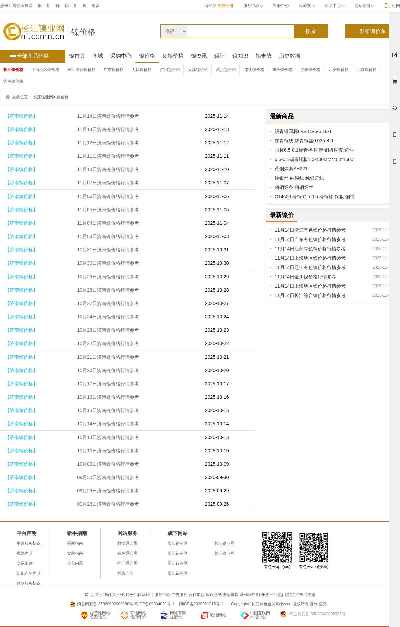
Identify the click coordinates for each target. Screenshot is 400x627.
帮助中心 (334, 5)
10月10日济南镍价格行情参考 (108, 450)
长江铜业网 (178, 543)
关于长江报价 (124, 594)
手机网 (394, 5)
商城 (97, 56)
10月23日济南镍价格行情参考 (108, 330)
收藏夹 (307, 5)
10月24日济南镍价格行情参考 (108, 316)
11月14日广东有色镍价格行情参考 (310, 239)
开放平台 (269, 594)
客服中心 (281, 5)
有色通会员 (127, 553)
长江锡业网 (178, 573)
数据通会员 (127, 543)
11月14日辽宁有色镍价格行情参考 (310, 267)
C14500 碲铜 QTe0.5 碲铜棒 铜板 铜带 (315, 196)
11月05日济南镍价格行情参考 (108, 209)
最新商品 (282, 116)
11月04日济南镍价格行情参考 (108, 223)
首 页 (89, 594)
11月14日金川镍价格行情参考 (305, 276)
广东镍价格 (114, 69)
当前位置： (22, 97)
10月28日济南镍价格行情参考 (108, 290)
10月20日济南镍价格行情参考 (108, 370)
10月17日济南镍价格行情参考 (108, 383)
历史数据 (289, 56)
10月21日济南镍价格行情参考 (108, 357)
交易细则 (25, 563)
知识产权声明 (29, 573)
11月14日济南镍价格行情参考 (108, 116)
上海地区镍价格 (45, 69)
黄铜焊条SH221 (291, 168)
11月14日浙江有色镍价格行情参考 (310, 230)
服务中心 (253, 5)
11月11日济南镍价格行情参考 (108, 156)
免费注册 (225, 5)
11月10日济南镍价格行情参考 (108, 169)
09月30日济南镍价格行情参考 (108, 477)
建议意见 (214, 594)
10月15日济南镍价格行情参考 (108, 410)
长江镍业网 (43, 97)
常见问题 (75, 563)
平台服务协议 (29, 543)
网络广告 (125, 573)
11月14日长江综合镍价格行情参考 (310, 295)
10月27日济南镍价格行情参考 (108, 303)
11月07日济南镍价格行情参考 (108, 182)
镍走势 (264, 56)
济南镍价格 (13, 81)
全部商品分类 (33, 56)
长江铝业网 (178, 553)
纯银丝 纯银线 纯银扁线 (299, 178)
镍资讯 (199, 56)
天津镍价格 (198, 69)
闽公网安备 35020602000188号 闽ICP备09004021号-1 (125, 604)
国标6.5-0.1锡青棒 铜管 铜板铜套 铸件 (314, 150)
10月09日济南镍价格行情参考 (108, 464)
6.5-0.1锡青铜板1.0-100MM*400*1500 (314, 159)
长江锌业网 (178, 563)
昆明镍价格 (254, 69)
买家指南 (75, 543)
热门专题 (307, 594)
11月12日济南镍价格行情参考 (108, 142)
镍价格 (83, 31)
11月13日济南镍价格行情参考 (108, 129)
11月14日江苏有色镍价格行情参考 (310, 248)
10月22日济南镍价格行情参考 (108, 343)
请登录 (210, 5)
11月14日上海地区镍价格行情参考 (310, 258)
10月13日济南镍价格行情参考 (108, 437)
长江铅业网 (224, 543)
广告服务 (179, 594)
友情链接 (231, 594)
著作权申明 (250, 594)
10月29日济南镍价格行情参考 (108, 276)
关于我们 (103, 594)
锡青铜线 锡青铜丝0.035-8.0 (304, 140)
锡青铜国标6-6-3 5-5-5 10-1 (303, 131)
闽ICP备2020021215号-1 (202, 604)
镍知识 (240, 56)
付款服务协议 (29, 583)
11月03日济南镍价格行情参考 (108, 236)
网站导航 (364, 5)
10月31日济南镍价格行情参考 (108, 249)
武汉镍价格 (226, 69)
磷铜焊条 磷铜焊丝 (294, 187)
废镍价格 (173, 56)
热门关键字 (288, 594)
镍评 (219, 56)
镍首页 (77, 56)
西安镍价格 (339, 69)
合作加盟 (197, 594)
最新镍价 (282, 215)
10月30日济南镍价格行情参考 (108, 263)
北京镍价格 (367, 69)
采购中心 (121, 56)
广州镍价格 (170, 69)
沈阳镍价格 (310, 69)
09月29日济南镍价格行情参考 (108, 490)
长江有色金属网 (16, 5)
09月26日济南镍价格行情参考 (108, 504)
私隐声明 (25, 553)
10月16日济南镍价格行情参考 (108, 397)
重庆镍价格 (282, 69)
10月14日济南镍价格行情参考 (108, 423)
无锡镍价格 (142, 69)
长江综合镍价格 (82, 69)
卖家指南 (75, 553)
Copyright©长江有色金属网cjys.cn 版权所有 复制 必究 (279, 604)
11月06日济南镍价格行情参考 (108, 196)
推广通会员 (127, 563)
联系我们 (145, 594)
